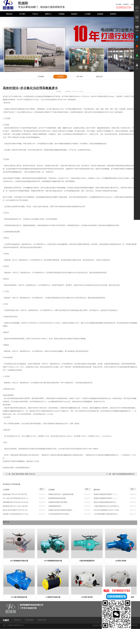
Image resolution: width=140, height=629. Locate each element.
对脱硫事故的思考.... (55, 506)
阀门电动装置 (29, 620)
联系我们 (126, 4)
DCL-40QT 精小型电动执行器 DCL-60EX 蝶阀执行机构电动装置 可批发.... (16, 498)
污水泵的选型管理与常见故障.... (59, 514)
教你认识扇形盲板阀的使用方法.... (105, 502)
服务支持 (99, 76)
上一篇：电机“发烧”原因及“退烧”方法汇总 (20, 474)
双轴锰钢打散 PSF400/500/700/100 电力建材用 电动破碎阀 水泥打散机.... (16, 502)
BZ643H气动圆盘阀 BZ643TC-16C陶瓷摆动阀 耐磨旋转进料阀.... (107, 510)
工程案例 (61, 14)
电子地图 (118, 4)
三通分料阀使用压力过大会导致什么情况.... (107, 506)
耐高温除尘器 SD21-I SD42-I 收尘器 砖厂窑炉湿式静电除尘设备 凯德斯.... (16, 506)
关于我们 (22, 14)
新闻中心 (48, 14)
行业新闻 (60, 76)
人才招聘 (87, 14)
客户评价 (80, 76)
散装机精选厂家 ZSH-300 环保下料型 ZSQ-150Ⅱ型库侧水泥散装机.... (16, 494)
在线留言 (133, 4)
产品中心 (35, 14)
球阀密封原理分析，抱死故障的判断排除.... (61, 494)
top (137, 68)
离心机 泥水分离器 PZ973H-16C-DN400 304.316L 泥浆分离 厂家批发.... (16, 510)
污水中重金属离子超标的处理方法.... (106, 514)
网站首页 (9, 14)
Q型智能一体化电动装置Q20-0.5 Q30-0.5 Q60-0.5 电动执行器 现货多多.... (16, 514)
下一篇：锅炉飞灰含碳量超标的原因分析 (120, 474)
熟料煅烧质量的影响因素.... (57, 498)
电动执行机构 (42, 620)
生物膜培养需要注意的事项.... (58, 502)
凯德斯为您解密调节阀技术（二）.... (106, 494)
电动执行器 (17, 620)
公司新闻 (41, 76)
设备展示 (74, 14)
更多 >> (133, 526)
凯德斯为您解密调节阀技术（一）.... (106, 498)
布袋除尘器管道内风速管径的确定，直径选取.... (61, 510)
